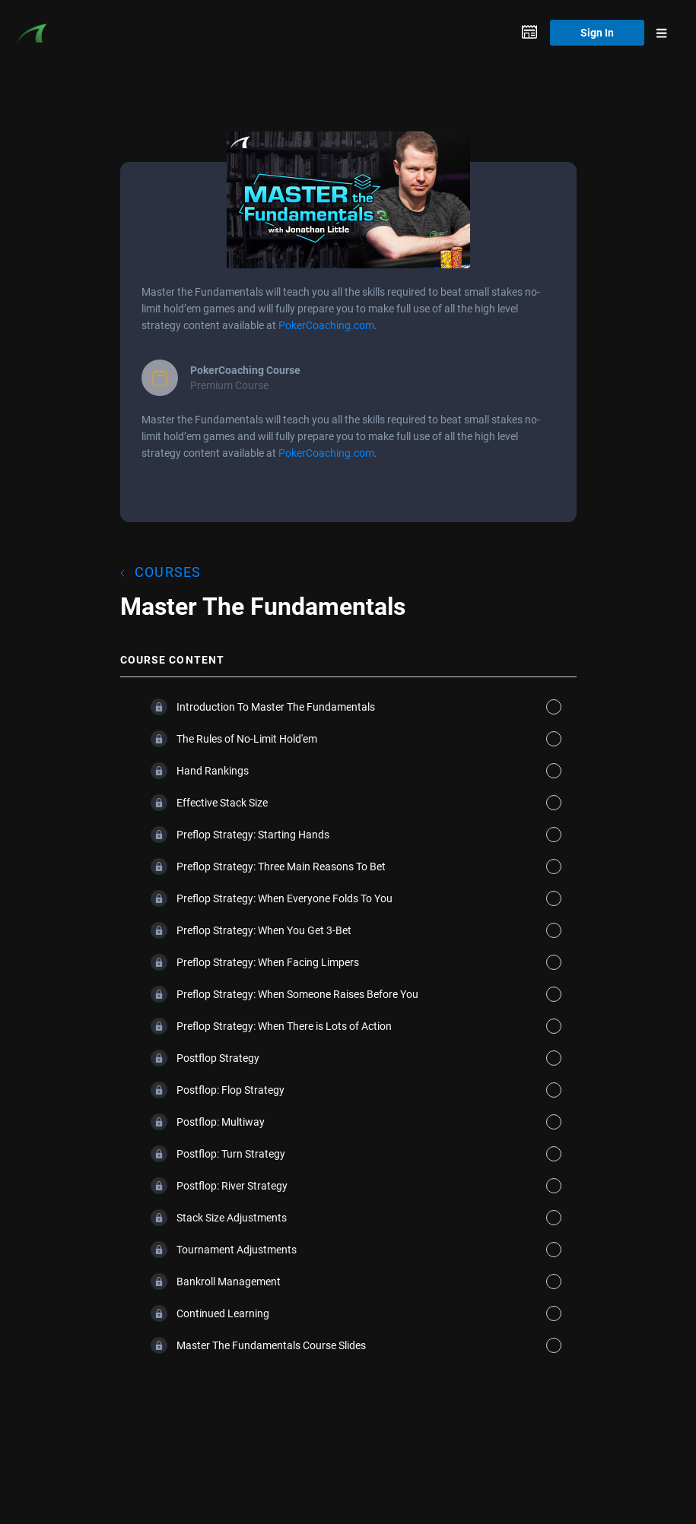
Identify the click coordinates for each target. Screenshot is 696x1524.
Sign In (597, 32)
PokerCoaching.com (326, 325)
